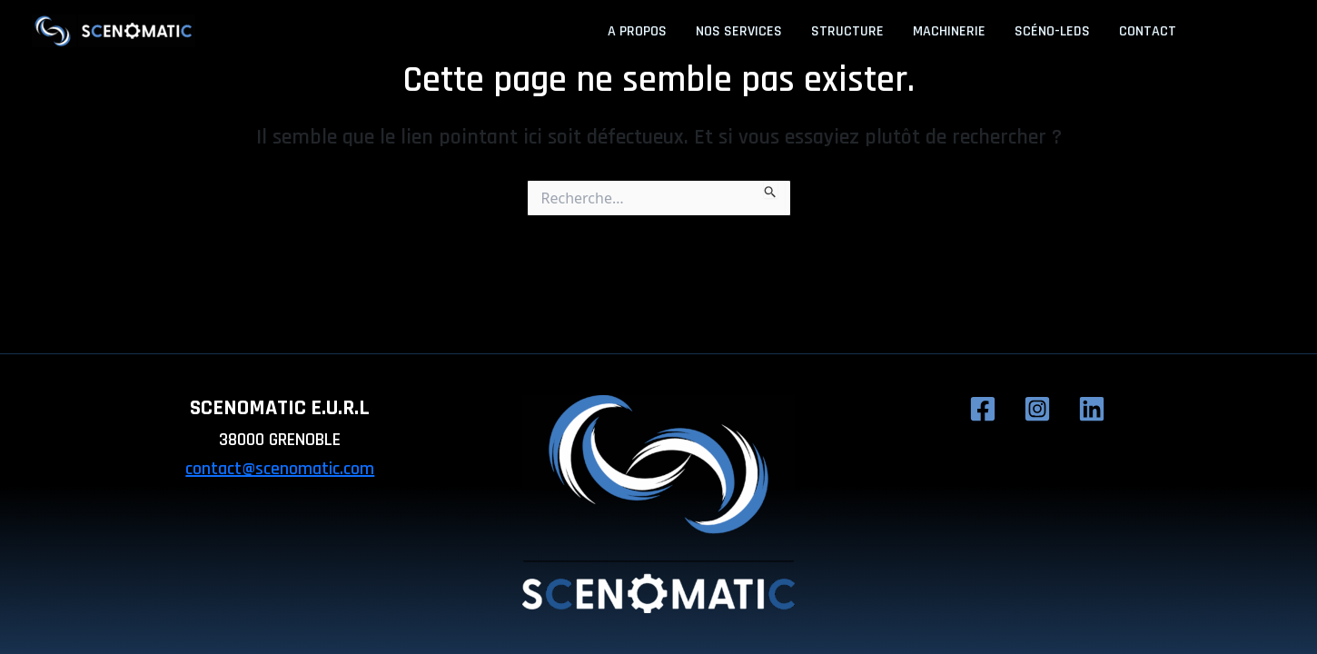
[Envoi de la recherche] (770, 189)
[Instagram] (1247, 33)
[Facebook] (1218, 33)
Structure (847, 31)
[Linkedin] (1276, 33)
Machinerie (949, 31)
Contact (1147, 31)
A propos (637, 31)
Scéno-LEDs (1052, 31)
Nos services (739, 31)
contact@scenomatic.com (279, 469)
